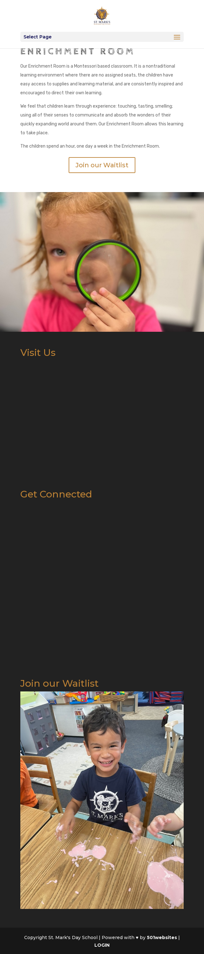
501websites (162, 937)
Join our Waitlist (102, 165)
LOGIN (102, 945)
